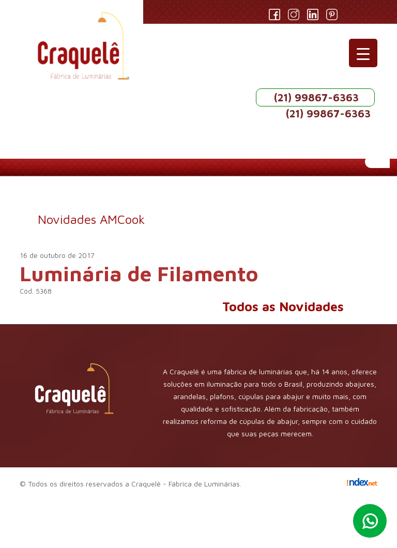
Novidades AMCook (91, 219)
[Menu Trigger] (363, 53)
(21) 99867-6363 (316, 97)
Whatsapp (370, 521)
